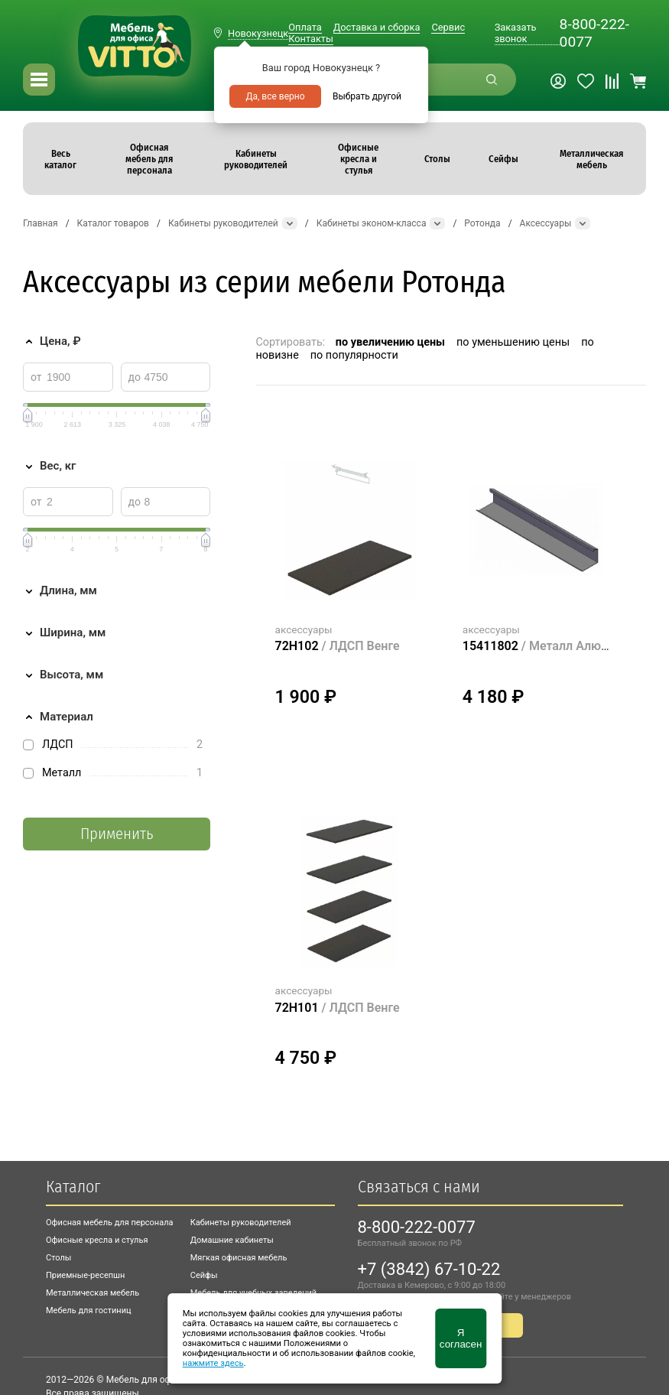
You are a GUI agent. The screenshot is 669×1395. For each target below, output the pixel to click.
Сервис (448, 27)
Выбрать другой (367, 96)
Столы (58, 1258)
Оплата (304, 27)
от (36, 377)
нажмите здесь (213, 1363)
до (134, 377)
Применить (116, 834)
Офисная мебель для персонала (110, 1223)
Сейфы (204, 1275)
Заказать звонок (516, 32)
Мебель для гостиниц (89, 1310)
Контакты (310, 38)
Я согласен (461, 1338)
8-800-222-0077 (594, 32)
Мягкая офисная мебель (238, 1258)
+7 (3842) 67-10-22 (429, 1269)
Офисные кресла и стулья (97, 1240)
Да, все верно (274, 96)
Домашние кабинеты (232, 1240)
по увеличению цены (390, 342)
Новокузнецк (258, 33)
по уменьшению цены (513, 342)
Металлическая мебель (92, 1293)
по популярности (354, 355)
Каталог (73, 1186)
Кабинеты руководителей (240, 1223)
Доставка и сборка (377, 27)
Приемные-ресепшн (85, 1275)
